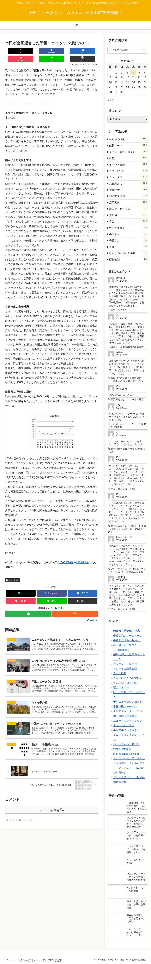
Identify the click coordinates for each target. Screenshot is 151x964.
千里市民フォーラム (125, 706)
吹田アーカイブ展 (128, 208)
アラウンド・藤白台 (125, 664)
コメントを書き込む (52, 807)
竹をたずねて (128, 227)
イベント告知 (128, 164)
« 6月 (110, 99)
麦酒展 (128, 215)
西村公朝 (128, 259)
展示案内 (128, 202)
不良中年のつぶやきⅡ (126, 730)
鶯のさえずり (121, 687)
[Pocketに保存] (59, 51)
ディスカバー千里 (123, 725)
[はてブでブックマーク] (43, 51)
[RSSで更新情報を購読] (75, 606)
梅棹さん (128, 240)
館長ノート (128, 145)
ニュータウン (12, 572)
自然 (128, 158)
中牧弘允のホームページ (127, 635)
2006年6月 (82, 554)
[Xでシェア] (12, 51)
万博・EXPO (128, 170)
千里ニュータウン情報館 (127, 701)
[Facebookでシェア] (28, 51)
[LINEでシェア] (74, 51)
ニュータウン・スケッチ (127, 720)
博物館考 (128, 189)
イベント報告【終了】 (128, 151)
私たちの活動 (128, 139)
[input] (127, 50)
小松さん (128, 234)
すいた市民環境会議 (125, 668)
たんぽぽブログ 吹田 (125, 682)
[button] (90, 51)
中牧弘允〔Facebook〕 (127, 640)
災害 (128, 221)
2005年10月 (66, 554)
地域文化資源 (128, 196)
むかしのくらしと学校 (128, 253)
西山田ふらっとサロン (126, 744)
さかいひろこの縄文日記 (127, 678)
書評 (128, 246)
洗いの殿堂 (119, 673)
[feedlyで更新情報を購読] (28, 606)
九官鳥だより (128, 183)
